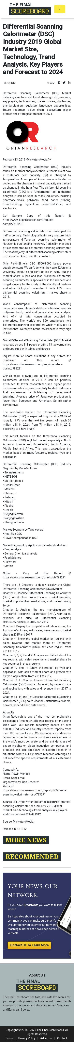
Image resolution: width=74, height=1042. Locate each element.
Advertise (46, 1038)
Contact (62, 1038)
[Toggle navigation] (59, 9)
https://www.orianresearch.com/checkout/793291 (34, 577)
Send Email (18, 777)
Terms (9, 1038)
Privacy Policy (26, 1038)
